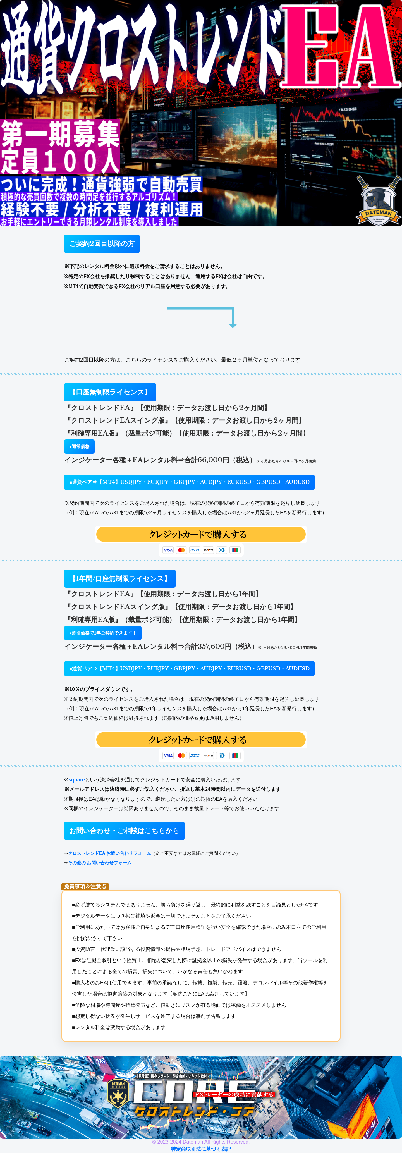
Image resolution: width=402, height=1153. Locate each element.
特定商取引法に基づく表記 (201, 1149)
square (76, 780)
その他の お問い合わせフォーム (99, 862)
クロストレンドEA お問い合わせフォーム (109, 853)
